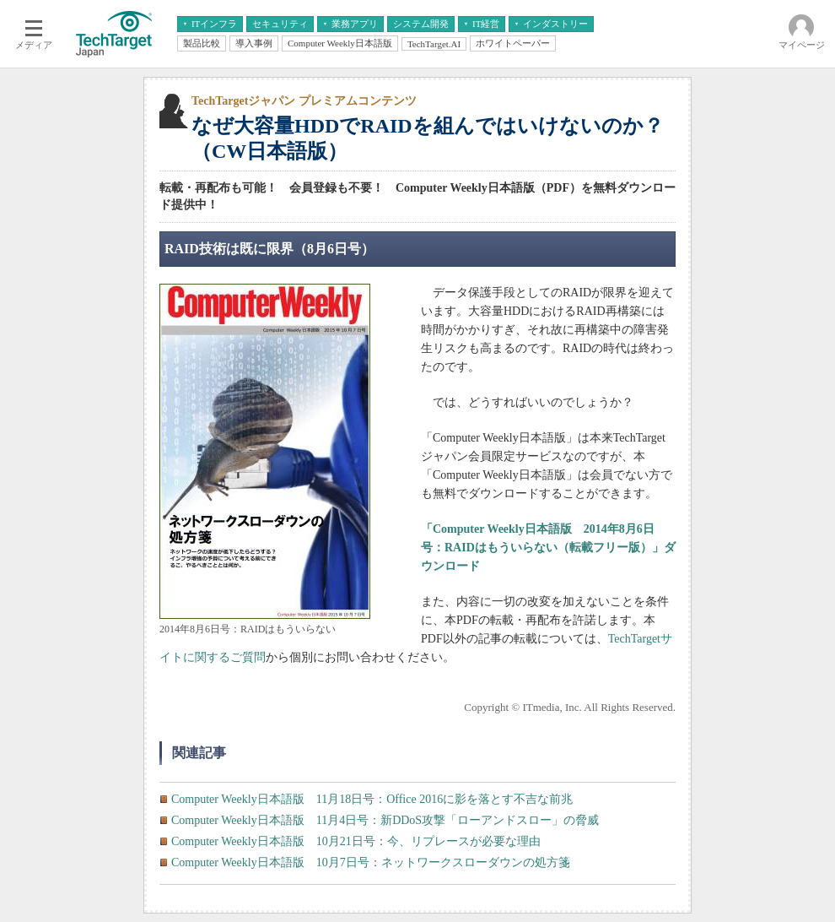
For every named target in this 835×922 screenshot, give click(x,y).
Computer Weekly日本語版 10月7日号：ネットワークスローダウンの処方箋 (370, 862)
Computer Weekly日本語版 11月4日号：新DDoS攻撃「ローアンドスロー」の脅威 (385, 820)
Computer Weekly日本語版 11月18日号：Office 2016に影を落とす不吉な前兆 (372, 799)
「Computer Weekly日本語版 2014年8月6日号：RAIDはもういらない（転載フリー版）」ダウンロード (548, 547)
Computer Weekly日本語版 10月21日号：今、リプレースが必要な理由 (356, 841)
